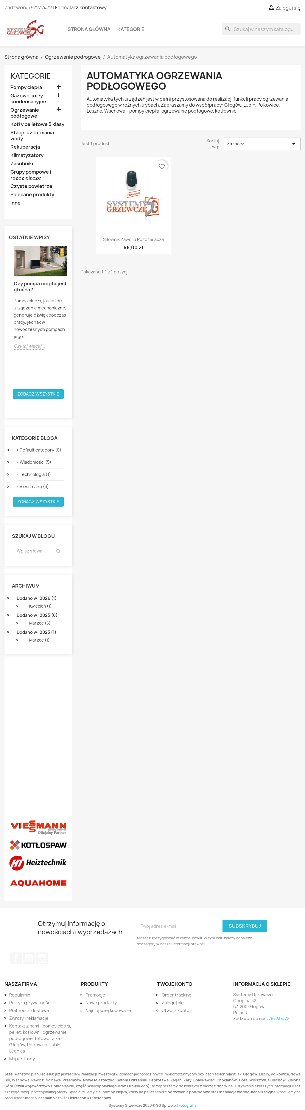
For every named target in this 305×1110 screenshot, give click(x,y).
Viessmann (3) (34, 486)
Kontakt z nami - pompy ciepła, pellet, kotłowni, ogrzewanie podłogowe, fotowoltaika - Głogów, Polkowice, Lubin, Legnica (40, 1038)
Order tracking (177, 995)
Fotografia (188, 1105)
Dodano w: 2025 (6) (37, 615)
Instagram (42, 958)
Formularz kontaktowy (81, 7)
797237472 (279, 1018)
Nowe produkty (101, 1002)
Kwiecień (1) (40, 606)
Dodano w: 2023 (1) (36, 632)
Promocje (95, 995)
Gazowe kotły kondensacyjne (28, 99)
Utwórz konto (175, 1010)
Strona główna (89, 29)
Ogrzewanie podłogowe (24, 113)
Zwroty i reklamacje (29, 1018)
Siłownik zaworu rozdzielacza (133, 239)
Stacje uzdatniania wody (32, 136)
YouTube (29, 958)
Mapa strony (22, 1058)
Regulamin (19, 995)
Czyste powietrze (31, 186)
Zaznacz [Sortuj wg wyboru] (262, 143)
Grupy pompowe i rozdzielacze (30, 175)
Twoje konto (174, 984)
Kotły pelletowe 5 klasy (37, 124)
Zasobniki (21, 164)
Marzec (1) (39, 640)
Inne (15, 203)
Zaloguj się (173, 1002)
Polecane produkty (32, 195)
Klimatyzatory (26, 155)
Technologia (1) (35, 474)
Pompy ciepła (26, 87)
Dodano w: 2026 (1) (37, 598)
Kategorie (130, 29)
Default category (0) (40, 450)
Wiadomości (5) (35, 462)
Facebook (16, 958)
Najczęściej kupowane (108, 1010)
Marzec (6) (40, 623)
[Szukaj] (261, 29)
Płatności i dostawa (29, 1010)
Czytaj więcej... (29, 346)
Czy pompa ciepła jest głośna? (40, 286)
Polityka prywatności (30, 1002)
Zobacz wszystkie (38, 394)
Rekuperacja (25, 147)
